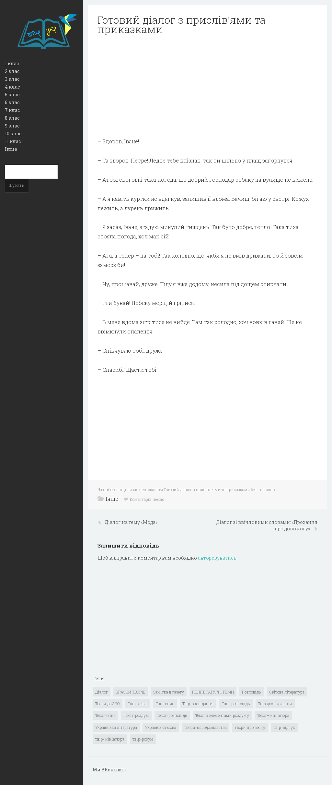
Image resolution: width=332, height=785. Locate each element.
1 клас (12, 63)
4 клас (12, 87)
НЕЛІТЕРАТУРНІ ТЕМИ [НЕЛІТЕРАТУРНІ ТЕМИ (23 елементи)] (213, 691)
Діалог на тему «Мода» (131, 522)
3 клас (12, 79)
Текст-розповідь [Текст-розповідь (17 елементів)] (172, 715)
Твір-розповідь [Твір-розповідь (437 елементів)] (236, 703)
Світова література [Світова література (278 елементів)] (286, 691)
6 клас (12, 102)
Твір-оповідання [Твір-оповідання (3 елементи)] (198, 703)
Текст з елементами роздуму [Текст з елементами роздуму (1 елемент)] (222, 715)
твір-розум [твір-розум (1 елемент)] (143, 739)
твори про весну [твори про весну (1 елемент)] (250, 727)
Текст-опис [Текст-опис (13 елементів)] (105, 715)
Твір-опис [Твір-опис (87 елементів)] (165, 703)
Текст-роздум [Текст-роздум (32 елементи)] (136, 715)
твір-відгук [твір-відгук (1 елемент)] (284, 727)
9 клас (12, 126)
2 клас (12, 71)
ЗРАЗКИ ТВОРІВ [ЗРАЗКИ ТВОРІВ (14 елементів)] (130, 691)
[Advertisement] (207, 86)
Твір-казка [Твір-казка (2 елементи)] (138, 703)
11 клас (13, 141)
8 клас (12, 118)
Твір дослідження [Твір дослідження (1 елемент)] (275, 703)
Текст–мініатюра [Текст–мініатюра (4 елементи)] (273, 715)
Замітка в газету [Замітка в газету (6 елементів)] (168, 691)
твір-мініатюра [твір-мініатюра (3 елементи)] (109, 739)
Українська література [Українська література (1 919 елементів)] (116, 727)
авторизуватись (217, 558)
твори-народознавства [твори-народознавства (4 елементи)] (205, 727)
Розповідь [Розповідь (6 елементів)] (251, 691)
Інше (11, 149)
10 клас (13, 133)
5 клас (12, 94)
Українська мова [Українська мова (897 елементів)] (160, 727)
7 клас (12, 110)
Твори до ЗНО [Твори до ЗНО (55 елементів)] (107, 703)
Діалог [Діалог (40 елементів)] (101, 691)
